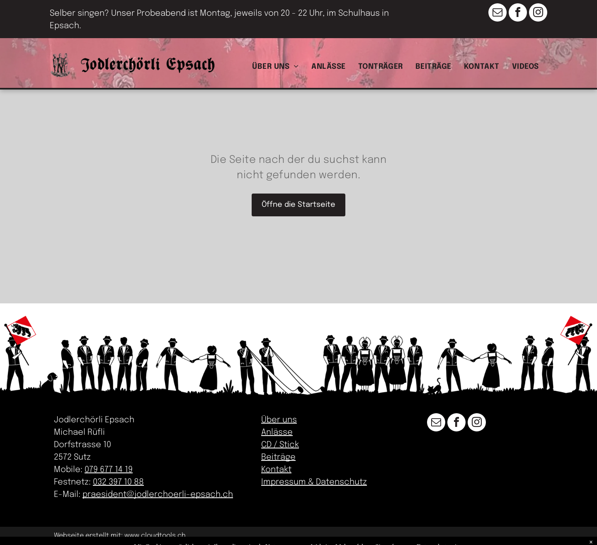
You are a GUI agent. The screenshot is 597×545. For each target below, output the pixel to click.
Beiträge (278, 457)
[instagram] (538, 13)
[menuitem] (277, 66)
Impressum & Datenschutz (314, 482)
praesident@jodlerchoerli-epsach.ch (158, 494)
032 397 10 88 (118, 482)
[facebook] (518, 13)
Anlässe (277, 432)
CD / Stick (280, 445)
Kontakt (276, 469)
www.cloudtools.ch (155, 535)
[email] (497, 13)
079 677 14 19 (109, 469)
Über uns (279, 420)
